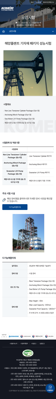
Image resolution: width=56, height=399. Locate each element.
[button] (2, 337)
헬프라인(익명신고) (48, 2)
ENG (32, 2)
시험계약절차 (24, 343)
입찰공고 (42, 343)
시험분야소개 (13, 343)
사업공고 (33, 343)
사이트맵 (38, 2)
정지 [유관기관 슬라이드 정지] (4, 336)
